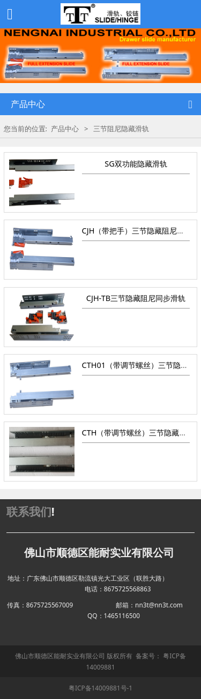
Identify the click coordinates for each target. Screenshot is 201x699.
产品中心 (65, 128)
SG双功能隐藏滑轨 (136, 164)
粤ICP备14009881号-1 (100, 687)
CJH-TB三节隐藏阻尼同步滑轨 (135, 298)
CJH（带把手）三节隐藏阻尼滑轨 (137, 231)
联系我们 (28, 511)
